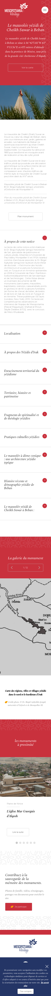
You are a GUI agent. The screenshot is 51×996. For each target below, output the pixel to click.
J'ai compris (25, 991)
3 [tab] (24, 843)
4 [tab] (27, 843)
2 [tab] (20, 843)
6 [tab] (34, 843)
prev (12, 568)
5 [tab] (31, 843)
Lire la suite (18, 832)
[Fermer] (47, 966)
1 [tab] (17, 843)
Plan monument (25, 216)
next (39, 568)
